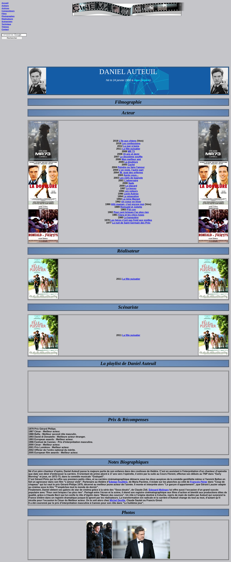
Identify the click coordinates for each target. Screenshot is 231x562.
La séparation (131, 196)
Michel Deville (117, 500)
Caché (131, 164)
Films (4, 13)
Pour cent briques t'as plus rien (131, 212)
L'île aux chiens (127, 141)
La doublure (131, 162)
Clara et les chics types (131, 215)
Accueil (5, 3)
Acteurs (5, 6)
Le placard (131, 186)
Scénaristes (7, 21)
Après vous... (131, 175)
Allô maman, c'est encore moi (127, 204)
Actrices (5, 8)
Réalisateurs (7, 19)
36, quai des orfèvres (131, 172)
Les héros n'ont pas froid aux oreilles (131, 220)
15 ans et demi (131, 154)
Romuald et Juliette (131, 207)
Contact (5, 29)
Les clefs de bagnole (131, 178)
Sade (131, 183)
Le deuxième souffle (131, 156)
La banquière (131, 217)
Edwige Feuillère (118, 482)
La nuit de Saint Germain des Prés (131, 223)
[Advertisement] (14, 97)
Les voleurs (131, 191)
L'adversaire (131, 180)
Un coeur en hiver (131, 201)
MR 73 (131, 151)
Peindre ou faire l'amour (131, 167)
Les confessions (131, 143)
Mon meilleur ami (131, 159)
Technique (6, 24)
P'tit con (131, 209)
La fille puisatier (131, 149)
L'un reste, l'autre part (131, 170)
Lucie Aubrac (131, 193)
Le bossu (131, 188)
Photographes (8, 16)
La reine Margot (131, 199)
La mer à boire (131, 146)
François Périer (198, 482)
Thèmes (5, 27)
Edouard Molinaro (159, 490)
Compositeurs (8, 11)
